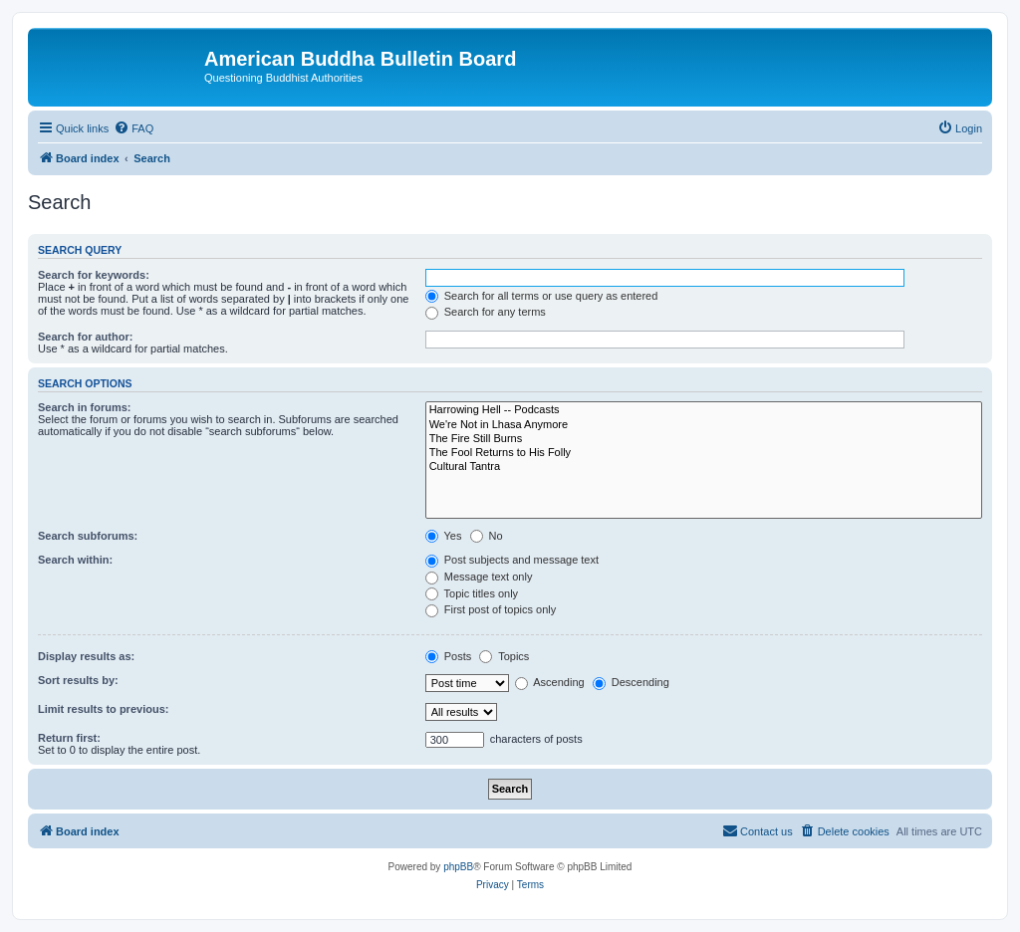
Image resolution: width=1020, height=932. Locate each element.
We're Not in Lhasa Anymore (703, 425)
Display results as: (86, 656)
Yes (443, 536)
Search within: (75, 560)
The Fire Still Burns (703, 439)
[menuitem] (133, 128)
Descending (631, 682)
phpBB (458, 866)
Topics (504, 656)
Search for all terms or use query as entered (541, 296)
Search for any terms (485, 312)
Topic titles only (471, 593)
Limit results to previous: (103, 709)
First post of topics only (491, 609)
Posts (448, 656)
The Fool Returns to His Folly (703, 453)
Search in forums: (84, 407)
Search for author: (85, 337)
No (486, 536)
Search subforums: (87, 536)
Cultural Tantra (703, 467)
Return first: (69, 738)
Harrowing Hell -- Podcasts (703, 410)
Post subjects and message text (512, 560)
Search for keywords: (93, 275)
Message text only (479, 576)
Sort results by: (78, 680)
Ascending (550, 682)
